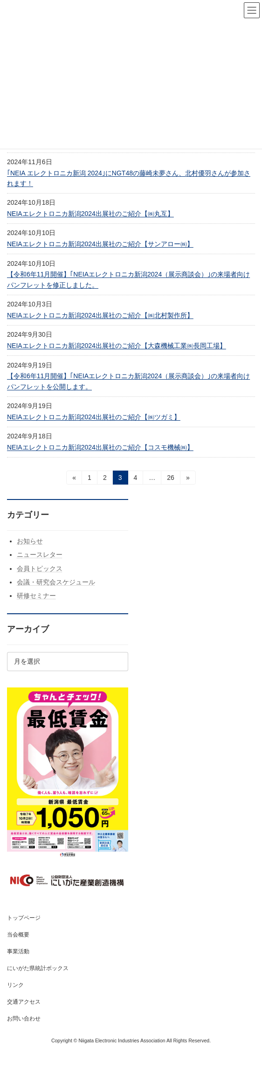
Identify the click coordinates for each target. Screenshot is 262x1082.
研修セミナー (36, 595)
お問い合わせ (24, 1018)
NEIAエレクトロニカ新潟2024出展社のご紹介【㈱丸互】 (90, 213)
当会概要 (18, 934)
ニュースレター (39, 555)
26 (170, 479)
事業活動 (18, 951)
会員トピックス (39, 568)
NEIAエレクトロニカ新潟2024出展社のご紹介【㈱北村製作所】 (100, 315)
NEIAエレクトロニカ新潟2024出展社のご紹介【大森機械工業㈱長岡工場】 (116, 345)
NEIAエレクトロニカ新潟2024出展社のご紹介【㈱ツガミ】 (93, 417)
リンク (15, 985)
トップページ (24, 918)
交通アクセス (24, 1002)
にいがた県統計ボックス (38, 968)
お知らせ (30, 541)
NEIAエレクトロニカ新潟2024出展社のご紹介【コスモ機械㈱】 (100, 447)
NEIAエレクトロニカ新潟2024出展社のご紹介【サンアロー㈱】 (100, 244)
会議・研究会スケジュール (56, 582)
